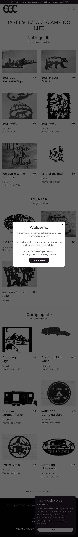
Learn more (39, 260)
